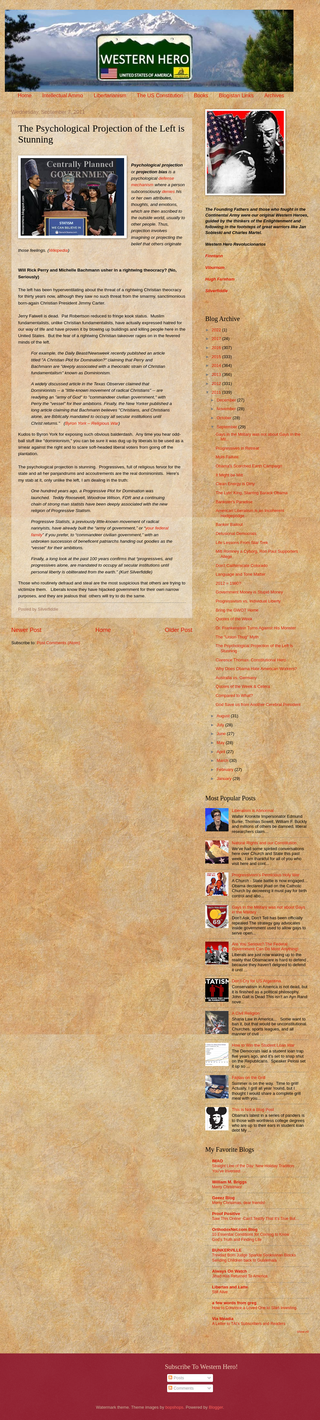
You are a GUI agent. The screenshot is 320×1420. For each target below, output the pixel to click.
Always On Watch (229, 1271)
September (227, 426)
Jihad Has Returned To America (240, 1276)
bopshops (174, 1407)
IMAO (217, 1160)
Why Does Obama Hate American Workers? (256, 668)
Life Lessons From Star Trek (242, 542)
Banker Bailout (229, 524)
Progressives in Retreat (237, 448)
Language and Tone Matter (240, 574)
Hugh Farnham (220, 279)
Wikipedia (58, 250)
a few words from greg (234, 1302)
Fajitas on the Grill (248, 1077)
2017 (217, 338)
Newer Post (26, 630)
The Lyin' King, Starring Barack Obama (251, 492)
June (222, 733)
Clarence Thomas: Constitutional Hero (251, 659)
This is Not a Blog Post (253, 1109)
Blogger (216, 1407)
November (227, 408)
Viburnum (215, 267)
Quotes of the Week (234, 618)
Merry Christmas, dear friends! (238, 1203)
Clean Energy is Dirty (235, 483)
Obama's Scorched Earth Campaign (249, 466)
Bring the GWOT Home (237, 610)
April (221, 751)
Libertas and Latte (230, 1287)
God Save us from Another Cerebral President (258, 704)
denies (168, 191)
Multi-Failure (227, 456)
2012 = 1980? (228, 583)
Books (201, 95)
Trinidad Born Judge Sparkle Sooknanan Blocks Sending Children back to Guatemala (254, 1258)
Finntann (214, 255)
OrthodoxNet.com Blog (235, 1229)
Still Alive (220, 1292)
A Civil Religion (246, 1013)
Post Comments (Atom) (58, 642)
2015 (217, 356)
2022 (217, 329)
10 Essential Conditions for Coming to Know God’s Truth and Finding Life (250, 1237)
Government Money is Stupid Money (249, 592)
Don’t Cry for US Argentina (256, 980)
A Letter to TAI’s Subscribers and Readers (248, 1323)
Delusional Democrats (236, 533)
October (224, 417)
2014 (217, 365)
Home (25, 95)
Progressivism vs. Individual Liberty (248, 601)
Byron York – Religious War (91, 423)
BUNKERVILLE (226, 1250)
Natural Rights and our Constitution (264, 842)
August (224, 715)
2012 (217, 383)
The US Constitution (160, 95)
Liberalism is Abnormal (253, 810)
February (225, 769)
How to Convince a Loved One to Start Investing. (254, 1308)
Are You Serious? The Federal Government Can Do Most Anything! (265, 946)
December (227, 400)
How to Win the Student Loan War (263, 1045)
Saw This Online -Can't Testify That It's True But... (255, 1218)
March (223, 760)
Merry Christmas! (227, 1187)
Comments (181, 1388)
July (221, 724)
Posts (176, 1377)
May (221, 742)
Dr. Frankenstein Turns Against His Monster (256, 627)
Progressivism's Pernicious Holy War (265, 874)
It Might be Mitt (229, 475)
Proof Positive (226, 1213)
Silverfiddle (216, 290)
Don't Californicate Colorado (242, 565)
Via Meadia (222, 1318)
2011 (217, 392)
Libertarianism (110, 95)
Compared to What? (234, 695)
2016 (217, 347)
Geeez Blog (223, 1197)
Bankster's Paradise (234, 501)
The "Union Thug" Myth (237, 637)
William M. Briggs (229, 1182)
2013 (217, 374)
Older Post (178, 630)
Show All (303, 1331)
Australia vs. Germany (236, 677)
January (224, 778)
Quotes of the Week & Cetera (243, 686)
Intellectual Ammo (62, 95)
